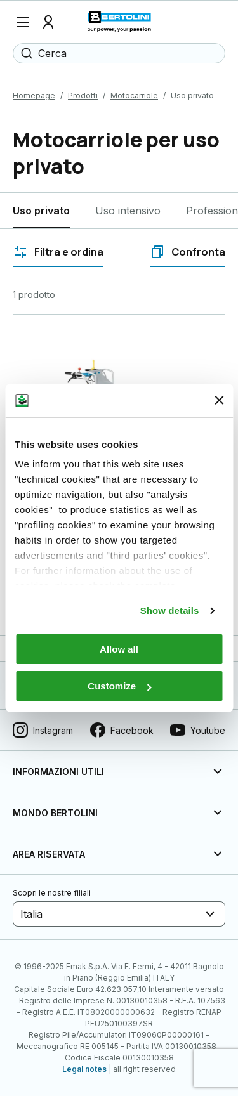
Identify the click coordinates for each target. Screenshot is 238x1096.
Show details (169, 610)
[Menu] (23, 22)
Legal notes (84, 1069)
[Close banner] (219, 400)
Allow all (119, 649)
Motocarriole (134, 95)
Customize (119, 686)
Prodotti (83, 95)
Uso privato (41, 210)
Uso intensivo (128, 210)
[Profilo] (48, 22)
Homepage (34, 95)
